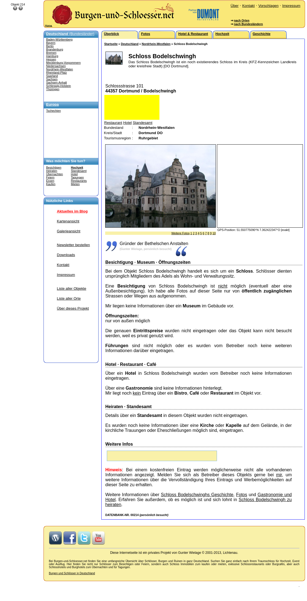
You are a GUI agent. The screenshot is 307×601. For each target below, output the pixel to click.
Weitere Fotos (180, 233)
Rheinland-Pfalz (56, 72)
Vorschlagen (268, 6)
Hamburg (52, 56)
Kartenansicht (68, 221)
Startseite (111, 44)
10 (214, 233)
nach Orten (241, 20)
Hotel (74, 174)
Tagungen (77, 177)
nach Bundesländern (248, 24)
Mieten (75, 184)
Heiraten (51, 170)
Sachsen (52, 79)
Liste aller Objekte (71, 288)
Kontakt (248, 6)
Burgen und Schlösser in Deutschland (72, 573)
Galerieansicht (68, 231)
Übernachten (54, 174)
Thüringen (52, 89)
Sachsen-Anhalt (56, 82)
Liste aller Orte (69, 298)
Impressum (291, 6)
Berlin (50, 46)
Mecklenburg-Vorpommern (63, 62)
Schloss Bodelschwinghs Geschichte (197, 494)
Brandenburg (54, 49)
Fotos (241, 494)
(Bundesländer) (70, 34)
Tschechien (53, 110)
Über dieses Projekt (73, 308)
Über (235, 6)
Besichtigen (53, 167)
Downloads (66, 255)
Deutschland (129, 44)
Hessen (51, 59)
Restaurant (113, 123)
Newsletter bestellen (73, 245)
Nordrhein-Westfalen (59, 69)
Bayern (51, 42)
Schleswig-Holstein (58, 85)
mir (279, 474)
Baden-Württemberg (59, 39)
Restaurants (79, 180)
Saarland (52, 76)
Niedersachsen (56, 66)
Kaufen (51, 184)
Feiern (50, 177)
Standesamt (79, 170)
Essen (50, 180)
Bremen (51, 52)
